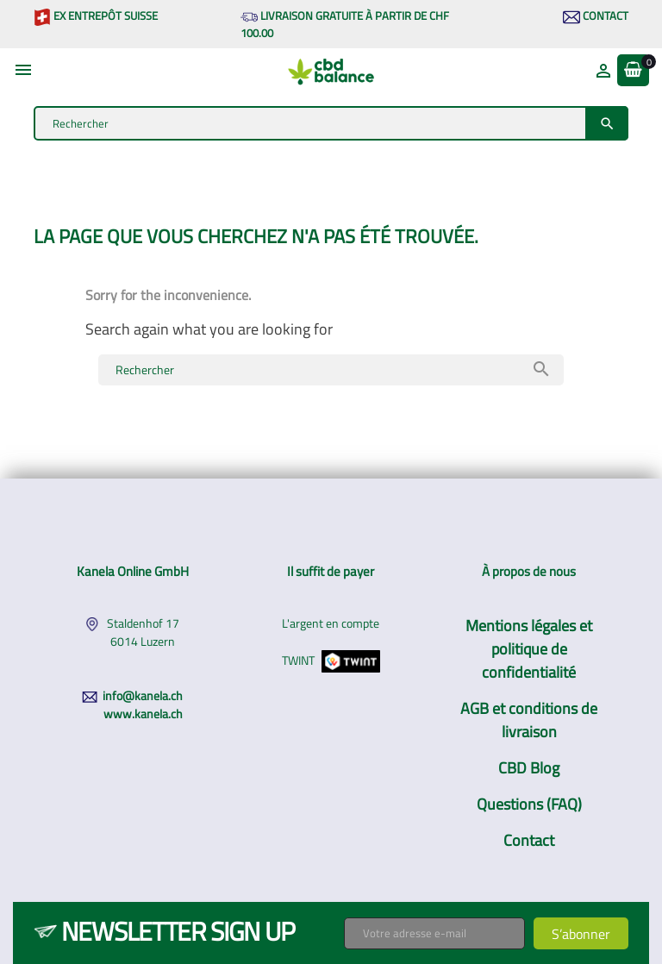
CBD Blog (528, 767)
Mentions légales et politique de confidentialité (528, 649)
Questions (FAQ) (529, 804)
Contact (595, 15)
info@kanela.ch (143, 695)
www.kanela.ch (143, 713)
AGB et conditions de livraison (528, 720)
